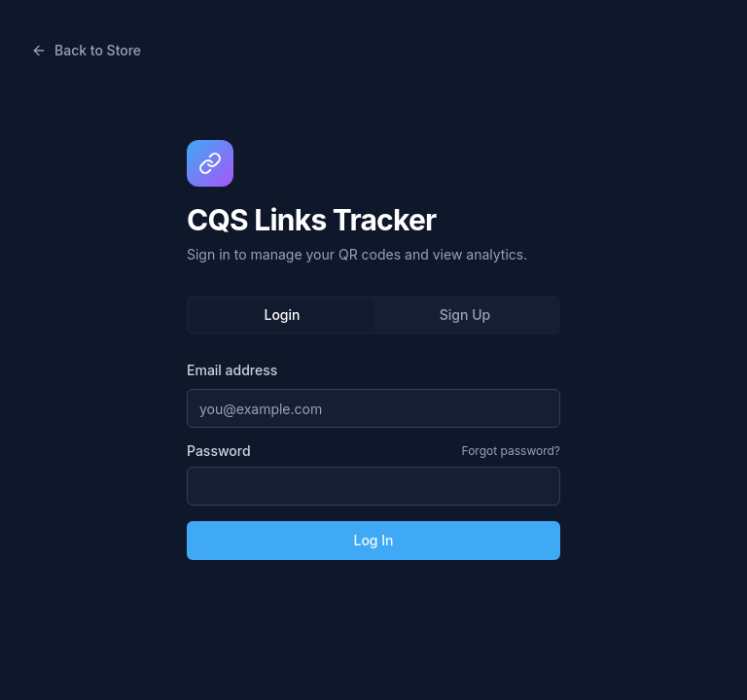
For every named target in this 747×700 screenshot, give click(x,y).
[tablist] (373, 315)
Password (219, 451)
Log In (373, 540)
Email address (232, 370)
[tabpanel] (373, 459)
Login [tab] (283, 314)
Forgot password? (511, 450)
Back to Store (86, 50)
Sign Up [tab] (465, 314)
